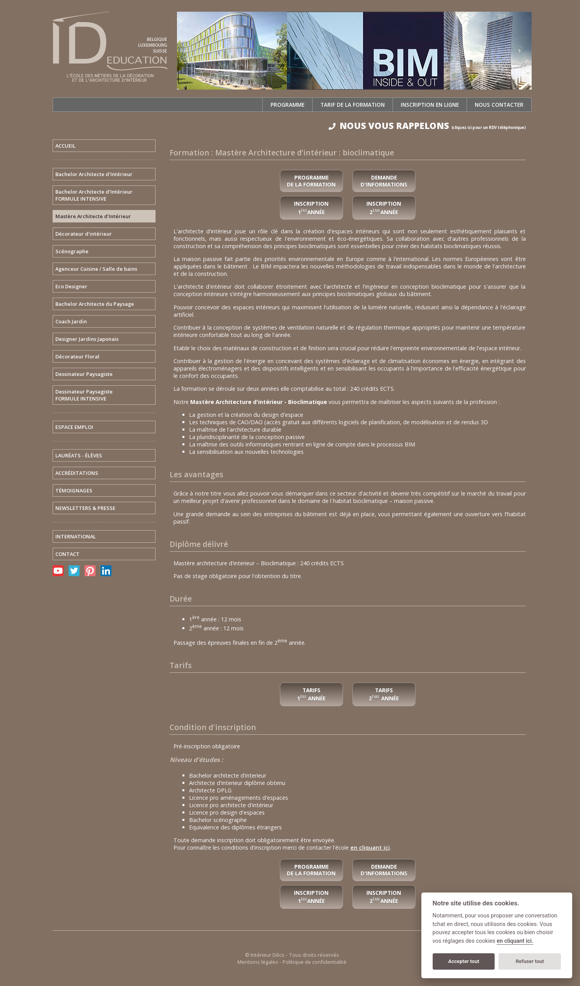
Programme (287, 104)
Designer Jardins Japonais (86, 338)
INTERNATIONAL (75, 536)
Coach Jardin (71, 321)
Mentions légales (257, 961)
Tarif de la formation (352, 104)
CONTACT (67, 553)
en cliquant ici (370, 847)
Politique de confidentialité (315, 961)
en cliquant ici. (515, 941)
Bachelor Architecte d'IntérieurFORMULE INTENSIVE (94, 195)
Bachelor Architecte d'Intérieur (94, 174)
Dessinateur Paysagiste (84, 373)
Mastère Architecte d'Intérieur (93, 216)
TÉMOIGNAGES (73, 490)
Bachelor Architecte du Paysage (94, 303)
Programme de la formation (311, 181)
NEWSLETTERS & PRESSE (85, 508)
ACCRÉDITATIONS (76, 472)
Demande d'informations (384, 181)
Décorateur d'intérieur (83, 233)
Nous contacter (499, 104)
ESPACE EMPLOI (74, 426)
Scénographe (71, 251)
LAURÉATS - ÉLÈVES (78, 455)
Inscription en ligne (430, 104)
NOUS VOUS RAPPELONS (427, 126)
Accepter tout (463, 961)
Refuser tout (530, 961)
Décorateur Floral (77, 356)
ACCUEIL (65, 145)
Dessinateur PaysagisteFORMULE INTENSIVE (84, 395)
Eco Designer (71, 286)
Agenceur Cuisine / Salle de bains (96, 268)
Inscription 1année (311, 897)
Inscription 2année (383, 897)
